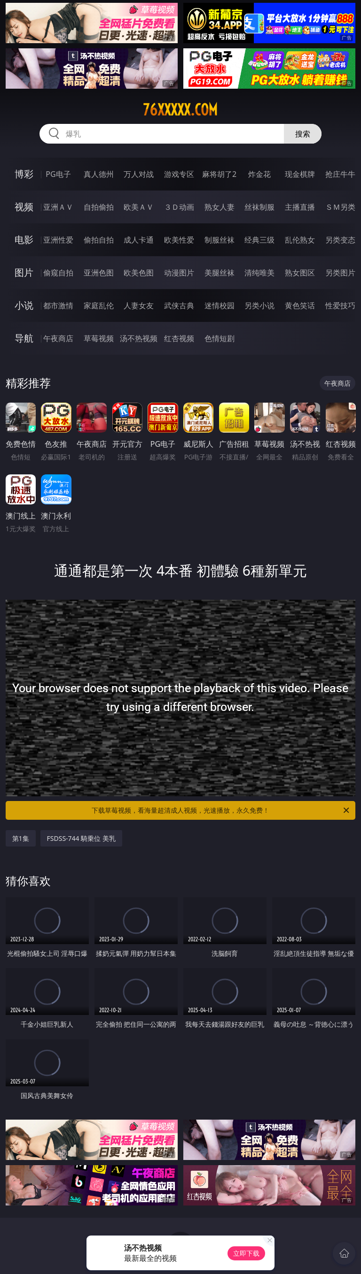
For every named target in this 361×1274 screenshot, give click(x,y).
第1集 (20, 838)
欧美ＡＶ (139, 207)
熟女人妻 (219, 207)
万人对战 (139, 174)
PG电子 (58, 174)
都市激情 (58, 305)
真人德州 (99, 174)
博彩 (24, 174)
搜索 (302, 134)
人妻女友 (139, 305)
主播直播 (300, 207)
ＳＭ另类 (340, 207)
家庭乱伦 (99, 305)
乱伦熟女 (300, 240)
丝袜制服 (259, 207)
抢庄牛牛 (340, 174)
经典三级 (259, 240)
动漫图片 (179, 272)
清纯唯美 (259, 272)
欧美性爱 (179, 240)
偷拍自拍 (99, 240)
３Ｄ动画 (179, 207)
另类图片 (340, 272)
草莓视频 (99, 338)
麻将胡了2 (219, 174)
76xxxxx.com (180, 109)
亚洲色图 (99, 272)
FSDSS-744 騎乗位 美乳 (81, 838)
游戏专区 (179, 174)
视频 (24, 206)
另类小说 (259, 305)
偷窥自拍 (58, 272)
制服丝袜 (219, 240)
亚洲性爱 (58, 240)
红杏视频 (179, 338)
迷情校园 (219, 305)
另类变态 (340, 240)
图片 (24, 272)
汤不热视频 (138, 338)
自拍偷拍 (99, 207)
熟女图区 (300, 272)
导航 (24, 338)
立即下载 (246, 1253)
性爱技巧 (340, 305)
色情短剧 (219, 338)
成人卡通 (139, 240)
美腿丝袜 (219, 272)
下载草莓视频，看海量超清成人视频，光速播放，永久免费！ (221, 810)
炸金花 (259, 174)
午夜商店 (58, 338)
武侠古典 (179, 305)
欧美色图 (139, 272)
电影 (24, 239)
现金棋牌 (300, 174)
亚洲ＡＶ (58, 207)
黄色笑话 (300, 305)
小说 (24, 305)
